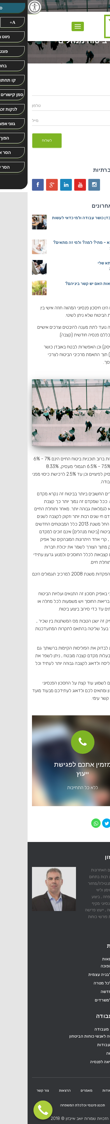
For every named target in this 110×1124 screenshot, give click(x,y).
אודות (79, 1090)
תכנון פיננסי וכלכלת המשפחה (55, 1105)
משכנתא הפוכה (86, 966)
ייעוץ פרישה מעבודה (85, 1029)
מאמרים (59, 1090)
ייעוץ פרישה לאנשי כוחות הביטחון (71, 1036)
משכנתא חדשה (86, 991)
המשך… (99, 929)
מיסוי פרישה (89, 1053)
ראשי (97, 1090)
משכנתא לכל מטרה (83, 983)
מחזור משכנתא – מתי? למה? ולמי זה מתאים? (66, 242)
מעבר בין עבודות (85, 1044)
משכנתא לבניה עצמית (80, 974)
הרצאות (37, 1090)
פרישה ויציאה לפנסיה (81, 1061)
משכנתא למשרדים (83, 1000)
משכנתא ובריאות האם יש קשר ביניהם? (72, 283)
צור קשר (15, 1090)
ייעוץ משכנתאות (89, 959)
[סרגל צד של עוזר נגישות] (7, 7)
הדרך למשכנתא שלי (88, 263)
